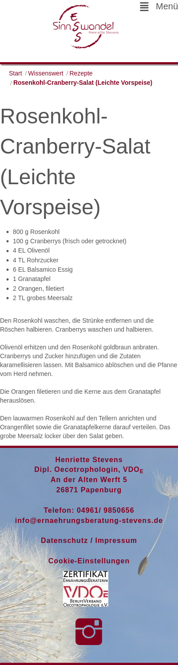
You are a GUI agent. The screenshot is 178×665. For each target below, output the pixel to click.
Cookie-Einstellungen (89, 561)
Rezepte (81, 73)
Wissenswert (45, 73)
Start (15, 73)
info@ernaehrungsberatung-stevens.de (89, 520)
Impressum (116, 540)
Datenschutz (64, 540)
